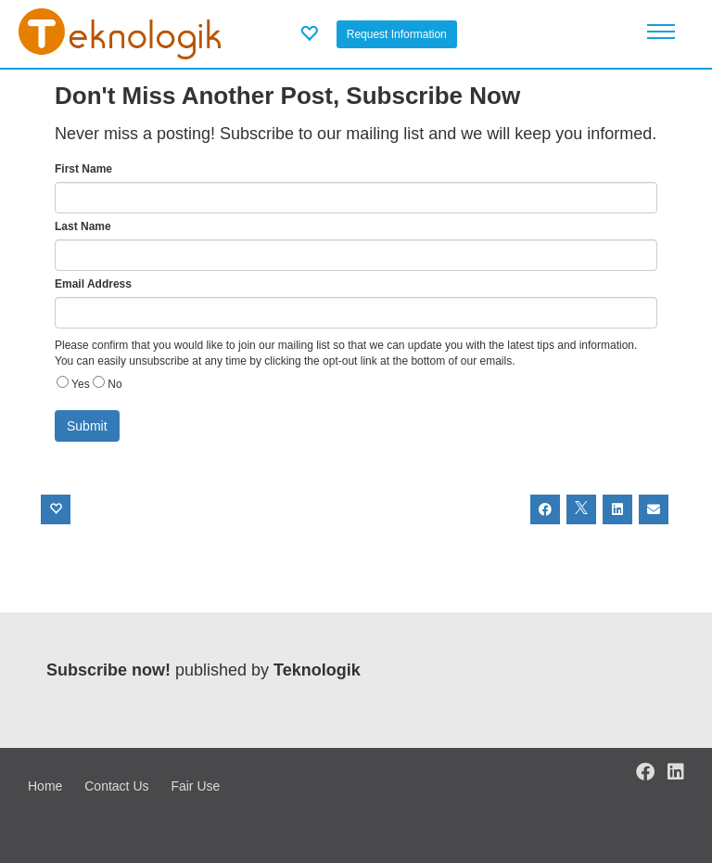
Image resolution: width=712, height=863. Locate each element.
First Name (83, 168)
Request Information (397, 34)
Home (45, 786)
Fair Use (195, 786)
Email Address (93, 283)
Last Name (83, 226)
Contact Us (116, 786)
